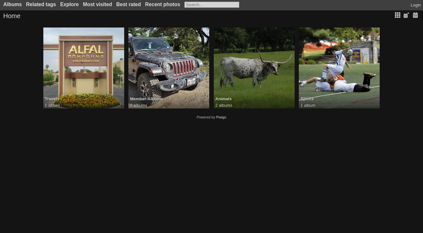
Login (416, 5)
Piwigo (221, 117)
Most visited (97, 4)
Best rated (128, 4)
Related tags (41, 4)
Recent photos (162, 4)
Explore (69, 4)
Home (11, 15)
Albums (12, 4)
